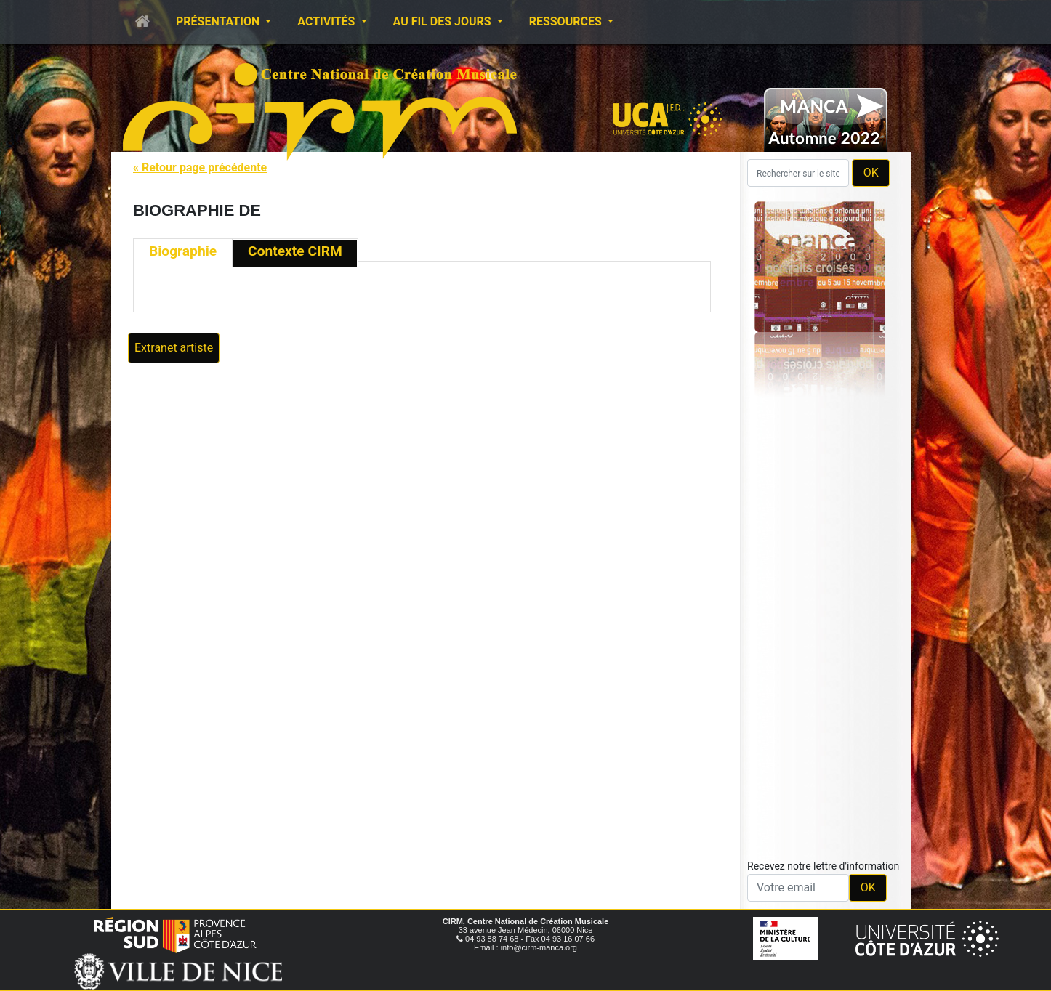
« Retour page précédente (200, 167)
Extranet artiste (173, 348)
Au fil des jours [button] (443, 21)
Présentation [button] (219, 21)
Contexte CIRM (295, 251)
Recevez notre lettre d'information (823, 866)
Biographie (183, 251)
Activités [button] (327, 21)
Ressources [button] (567, 21)
